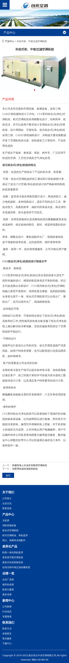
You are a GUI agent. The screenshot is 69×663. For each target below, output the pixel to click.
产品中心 (9, 41)
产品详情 (8, 99)
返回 (8, 475)
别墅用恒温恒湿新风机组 (25, 468)
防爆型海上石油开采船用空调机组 (29, 465)
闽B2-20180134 (40, 659)
